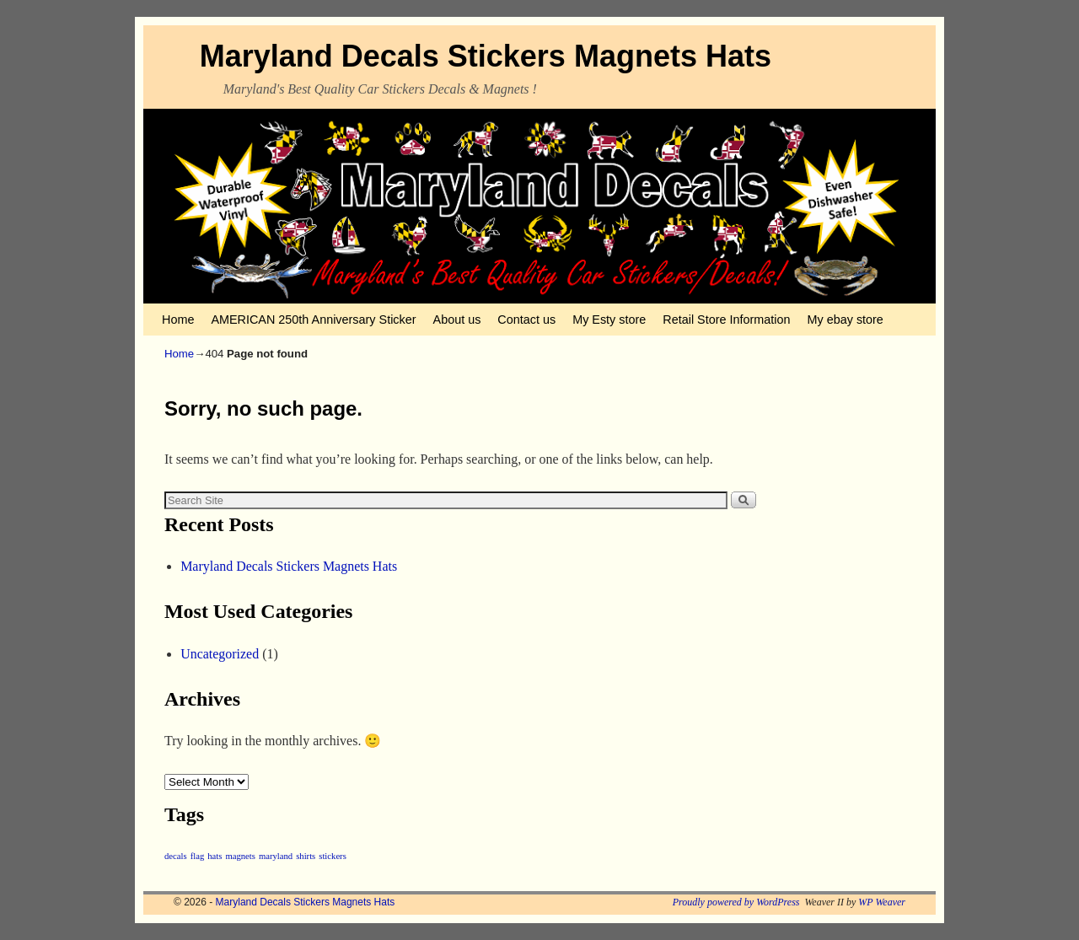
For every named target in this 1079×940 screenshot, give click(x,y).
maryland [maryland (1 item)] (276, 856)
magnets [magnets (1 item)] (240, 856)
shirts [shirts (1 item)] (305, 856)
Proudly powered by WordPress (736, 902)
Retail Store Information (726, 319)
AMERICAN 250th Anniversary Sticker (313, 319)
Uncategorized (219, 654)
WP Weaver (881, 902)
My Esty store (609, 319)
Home (178, 319)
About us (457, 319)
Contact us (526, 319)
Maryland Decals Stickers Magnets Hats (485, 56)
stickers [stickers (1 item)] (332, 856)
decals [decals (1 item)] (175, 856)
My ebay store (845, 319)
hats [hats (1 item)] (214, 856)
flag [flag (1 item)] (198, 856)
